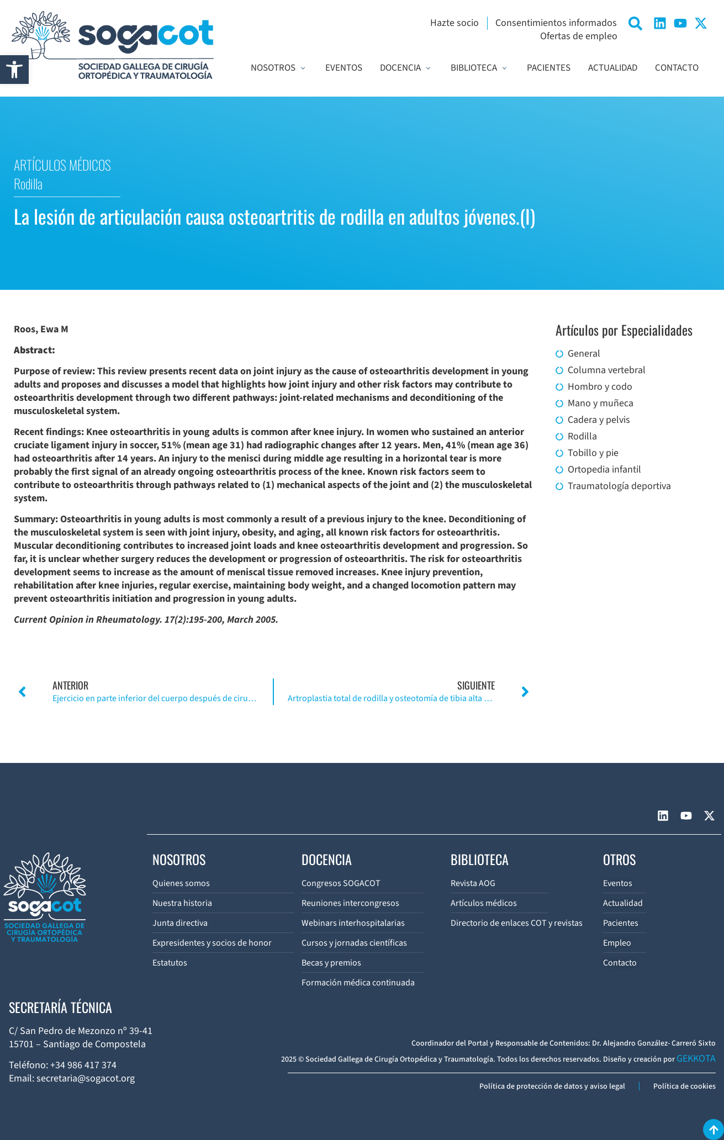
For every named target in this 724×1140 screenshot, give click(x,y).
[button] (14, 69)
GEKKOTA (696, 1058)
